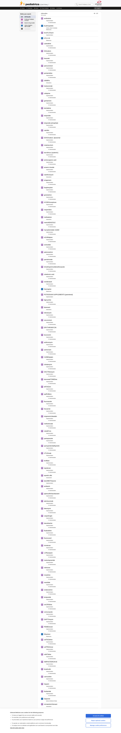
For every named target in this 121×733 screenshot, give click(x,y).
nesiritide (47, 582)
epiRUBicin (48, 394)
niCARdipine (48, 237)
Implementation (49, 20)
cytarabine (47, 43)
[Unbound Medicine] (98, 3)
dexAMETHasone (50, 481)
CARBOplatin (48, 357)
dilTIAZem (47, 387)
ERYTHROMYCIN (50, 327)
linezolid (47, 58)
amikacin (47, 486)
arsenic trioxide (49, 167)
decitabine (47, 108)
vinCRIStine (48, 604)
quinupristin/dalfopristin (52, 446)
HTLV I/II (47, 38)
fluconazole (48, 401)
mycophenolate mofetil (51, 230)
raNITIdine (47, 654)
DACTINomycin (49, 372)
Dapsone (47, 699)
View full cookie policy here (17, 728)
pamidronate (48, 259)
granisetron (48, 195)
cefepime (47, 93)
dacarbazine (48, 523)
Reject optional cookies (98, 720)
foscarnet (47, 409)
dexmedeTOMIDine (50, 379)
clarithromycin (48, 175)
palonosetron (48, 252)
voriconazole (48, 612)
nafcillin (46, 130)
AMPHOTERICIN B (50, 662)
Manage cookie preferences (98, 725)
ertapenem (47, 180)
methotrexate (48, 424)
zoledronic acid (49, 274)
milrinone (47, 567)
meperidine (48, 210)
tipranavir (47, 307)
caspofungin (48, 516)
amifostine (47, 18)
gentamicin (47, 101)
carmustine (48, 676)
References (48, 29)
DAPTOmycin (48, 619)
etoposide (47, 115)
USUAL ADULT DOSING (51, 28)
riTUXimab (47, 453)
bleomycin (47, 508)
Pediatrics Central (40, 3)
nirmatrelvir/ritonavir (50, 704)
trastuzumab (48, 86)
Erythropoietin (48, 26)
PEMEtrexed (48, 627)
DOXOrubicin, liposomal (52, 138)
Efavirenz (47, 634)
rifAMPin (47, 80)
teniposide (47, 597)
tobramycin (48, 313)
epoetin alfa (48, 475)
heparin (46, 684)
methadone (48, 217)
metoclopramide (49, 560)
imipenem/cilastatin (50, 416)
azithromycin (48, 342)
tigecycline (47, 300)
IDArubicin (47, 51)
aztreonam (47, 350)
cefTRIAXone (48, 647)
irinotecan (47, 545)
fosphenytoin (48, 187)
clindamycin (48, 364)
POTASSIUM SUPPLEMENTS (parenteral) (58, 294)
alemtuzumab (48, 501)
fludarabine (48, 530)
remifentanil (48, 282)
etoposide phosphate (51, 123)
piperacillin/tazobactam (51, 494)
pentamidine (48, 73)
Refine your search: (25, 14)
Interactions (48, 82)
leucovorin (47, 335)
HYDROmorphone (50, 202)
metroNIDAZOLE (50, 222)
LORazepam (48, 553)
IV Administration (52, 22)
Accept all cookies (98, 715)
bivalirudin (47, 669)
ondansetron (48, 590)
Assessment (49, 477)
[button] (59, 8)
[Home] (22, 8)
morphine (47, 575)
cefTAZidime (48, 640)
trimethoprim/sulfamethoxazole (54, 267)
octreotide (47, 245)
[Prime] (44, 8)
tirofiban (46, 461)
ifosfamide (47, 691)
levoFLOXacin (49, 33)
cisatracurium (48, 145)
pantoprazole (48, 438)
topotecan (47, 468)
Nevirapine (47, 289)
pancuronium (48, 66)
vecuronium (48, 320)
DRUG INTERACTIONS (51, 701)
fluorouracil (48, 538)
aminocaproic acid (50, 160)
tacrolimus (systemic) (51, 152)
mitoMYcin (47, 431)
